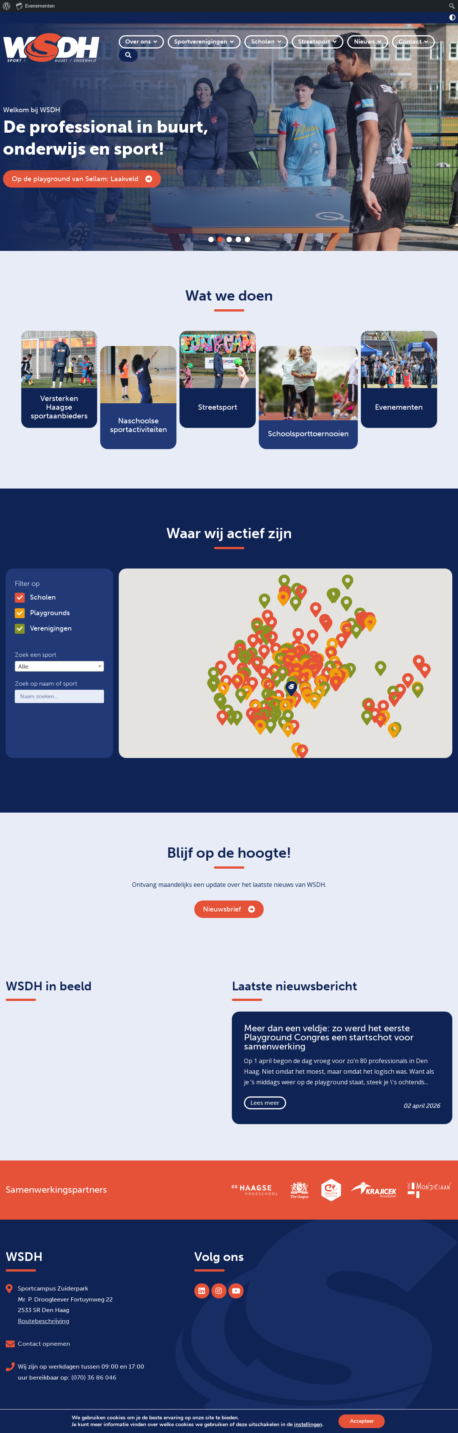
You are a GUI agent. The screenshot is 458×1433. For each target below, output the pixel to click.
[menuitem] (6, 6)
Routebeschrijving (43, 1321)
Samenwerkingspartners (56, 1189)
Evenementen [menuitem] (35, 5)
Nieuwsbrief (229, 909)
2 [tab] (220, 239)
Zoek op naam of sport (46, 684)
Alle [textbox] (23, 666)
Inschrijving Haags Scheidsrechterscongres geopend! (103, 179)
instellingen (308, 1424)
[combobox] (59, 666)
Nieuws (364, 41)
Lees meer (264, 1102)
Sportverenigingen (200, 41)
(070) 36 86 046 (93, 1377)
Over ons (138, 41)
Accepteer (362, 1421)
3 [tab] (229, 239)
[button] (314, 670)
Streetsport (314, 41)
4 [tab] (238, 239)
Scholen (263, 41)
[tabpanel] (229, 137)
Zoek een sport (35, 655)
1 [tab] (211, 239)
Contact (410, 41)
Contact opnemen (44, 1343)
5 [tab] (247, 239)
